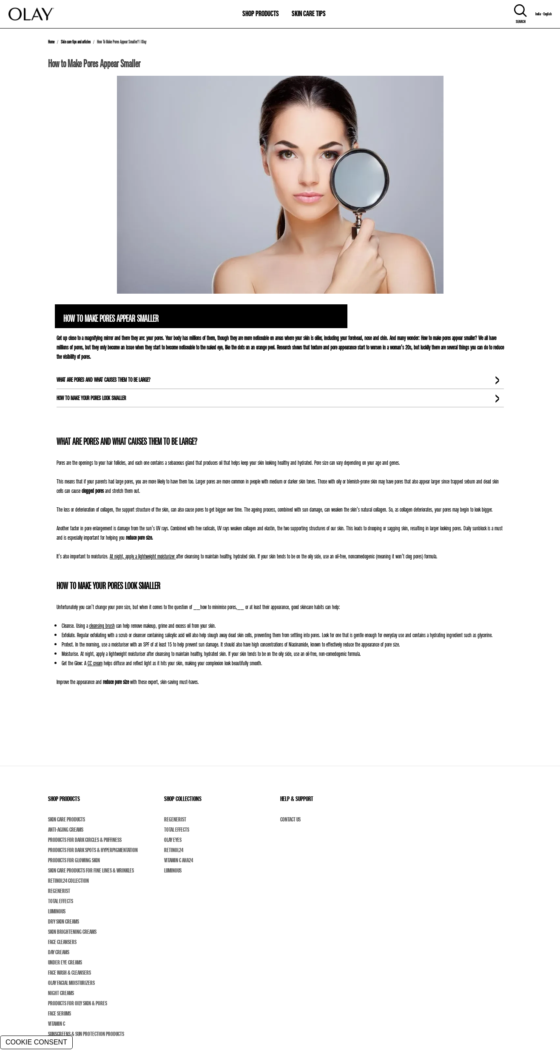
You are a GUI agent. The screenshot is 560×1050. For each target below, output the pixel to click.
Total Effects (60, 901)
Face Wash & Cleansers (69, 972)
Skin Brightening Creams (72, 932)
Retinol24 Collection (68, 880)
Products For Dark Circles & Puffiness (85, 840)
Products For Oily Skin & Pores (77, 1003)
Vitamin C (56, 1023)
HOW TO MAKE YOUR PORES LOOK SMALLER (91, 398)
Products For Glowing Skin (74, 860)
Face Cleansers (62, 942)
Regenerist (59, 891)
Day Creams (58, 952)
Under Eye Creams (65, 962)
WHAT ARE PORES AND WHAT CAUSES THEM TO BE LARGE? (104, 379)
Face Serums (59, 1013)
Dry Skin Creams (63, 921)
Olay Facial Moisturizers (71, 983)
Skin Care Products (66, 819)
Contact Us (290, 819)
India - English (543, 14)
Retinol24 (173, 850)
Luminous (56, 911)
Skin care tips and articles (76, 42)
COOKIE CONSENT (36, 1042)
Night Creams (61, 993)
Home (51, 42)
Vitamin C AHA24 (178, 860)
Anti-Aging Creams (65, 829)
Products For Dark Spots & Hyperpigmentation (93, 850)
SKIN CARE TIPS (309, 13)
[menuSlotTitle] (260, 9)
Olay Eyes (173, 840)
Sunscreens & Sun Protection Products (86, 1034)
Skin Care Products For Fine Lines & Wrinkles (91, 870)
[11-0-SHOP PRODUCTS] (260, 9)
